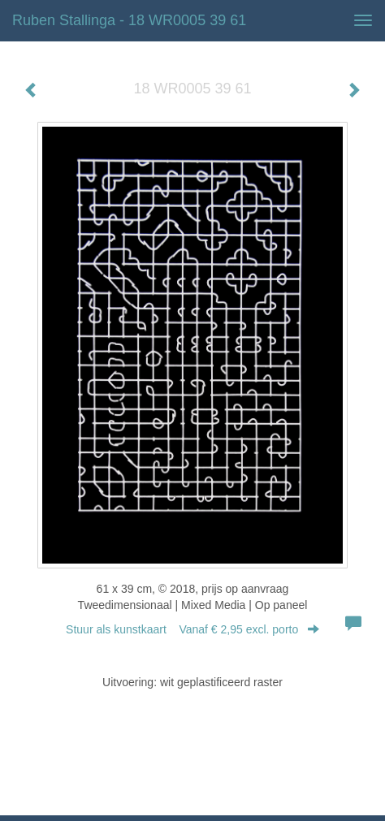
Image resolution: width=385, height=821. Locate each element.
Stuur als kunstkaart (192, 629)
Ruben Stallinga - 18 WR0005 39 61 (129, 20)
